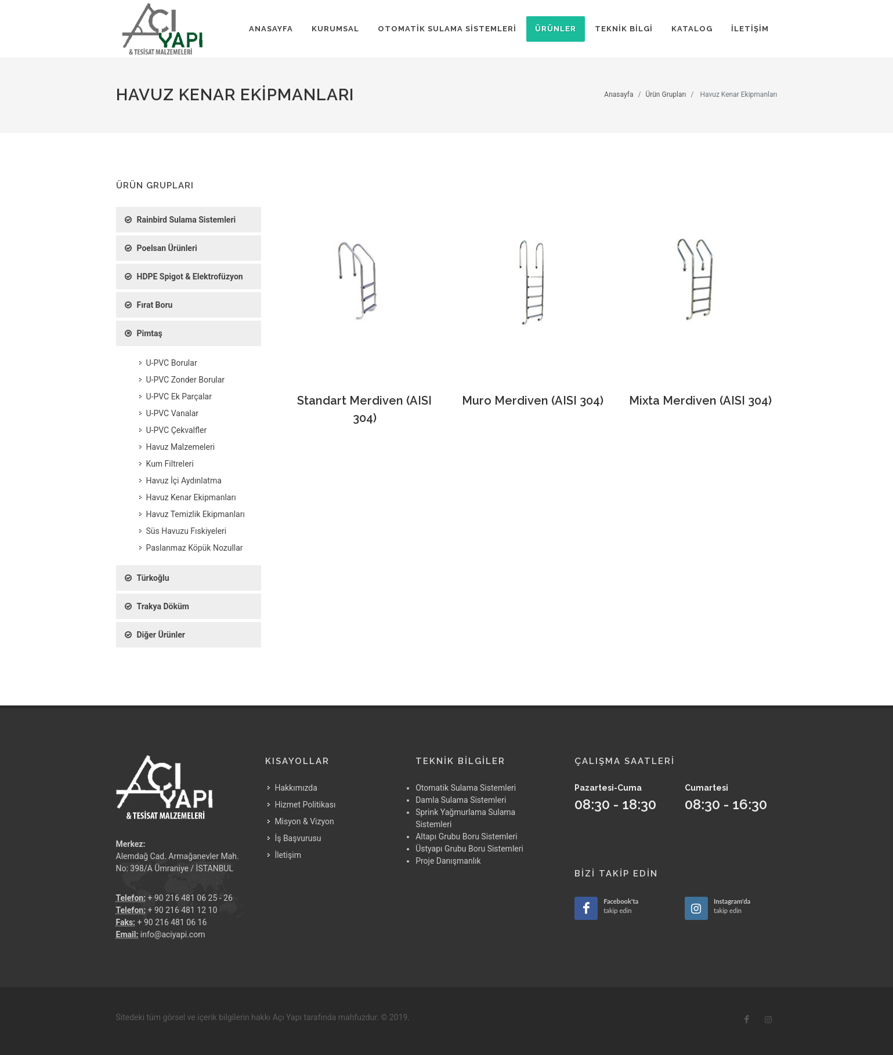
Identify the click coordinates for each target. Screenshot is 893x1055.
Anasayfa (618, 94)
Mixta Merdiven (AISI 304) (700, 401)
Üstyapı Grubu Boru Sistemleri (469, 848)
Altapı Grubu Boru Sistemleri (466, 836)
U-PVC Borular (171, 363)
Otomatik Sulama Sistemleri (465, 787)
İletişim (287, 855)
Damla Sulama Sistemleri (460, 800)
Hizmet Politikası (304, 804)
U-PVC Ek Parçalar (179, 396)
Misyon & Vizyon (304, 821)
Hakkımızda (295, 787)
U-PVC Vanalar (172, 413)
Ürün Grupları (665, 94)
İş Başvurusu (297, 838)
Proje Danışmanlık (448, 860)
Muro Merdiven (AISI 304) (532, 401)
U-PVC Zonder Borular (185, 379)
